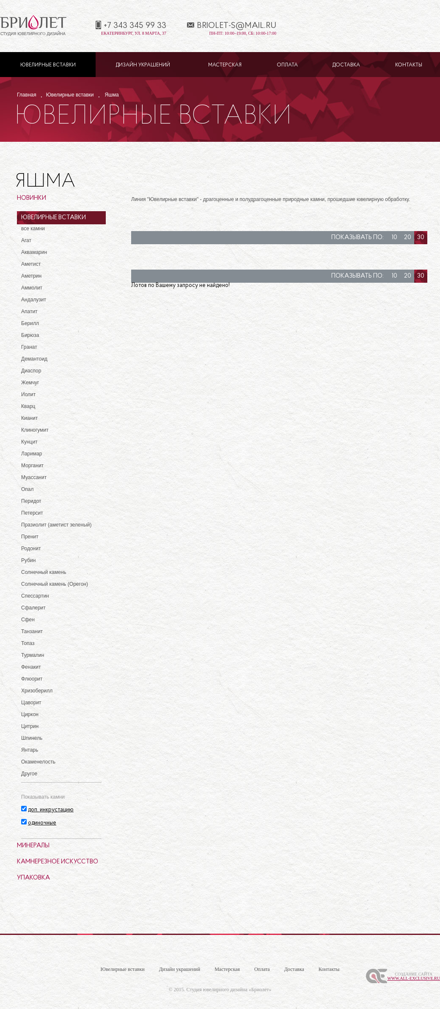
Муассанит (34, 477)
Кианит (29, 418)
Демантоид (34, 359)
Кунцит (29, 442)
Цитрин (29, 726)
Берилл (30, 323)
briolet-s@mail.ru (236, 26)
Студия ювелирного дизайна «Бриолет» (229, 989)
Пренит (29, 537)
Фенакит (31, 667)
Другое (29, 774)
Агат (26, 240)
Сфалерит (33, 608)
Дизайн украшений (143, 65)
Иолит (28, 394)
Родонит (31, 548)
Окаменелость (38, 762)
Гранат (29, 347)
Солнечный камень (43, 572)
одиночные (42, 823)
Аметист (31, 264)
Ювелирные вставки (48, 65)
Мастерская (225, 65)
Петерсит (32, 513)
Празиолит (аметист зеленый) (56, 525)
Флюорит (31, 679)
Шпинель (31, 738)
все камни (33, 229)
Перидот (31, 501)
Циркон (29, 714)
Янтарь (29, 750)
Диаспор (31, 371)
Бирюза (30, 335)
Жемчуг (30, 383)
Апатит (29, 311)
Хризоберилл (36, 691)
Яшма (112, 95)
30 (420, 237)
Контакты (408, 65)
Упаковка (33, 878)
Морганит (32, 466)
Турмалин (32, 655)
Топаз (28, 643)
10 (394, 237)
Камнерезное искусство (57, 862)
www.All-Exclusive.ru (413, 978)
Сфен (28, 620)
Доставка (346, 65)
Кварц (28, 406)
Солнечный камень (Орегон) (54, 584)
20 (407, 237)
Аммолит (31, 288)
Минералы (33, 846)
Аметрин (31, 276)
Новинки (31, 198)
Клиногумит (35, 430)
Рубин (28, 560)
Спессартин (35, 596)
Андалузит (33, 300)
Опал (27, 489)
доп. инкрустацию (51, 810)
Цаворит (31, 703)
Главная (26, 95)
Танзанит (32, 631)
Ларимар (31, 454)
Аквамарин (34, 252)
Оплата (287, 65)
